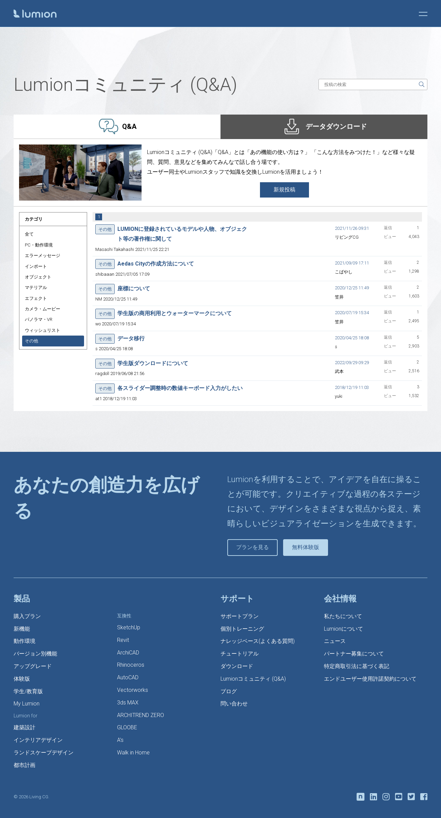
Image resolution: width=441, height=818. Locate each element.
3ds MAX (127, 702)
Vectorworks (132, 690)
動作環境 (24, 641)
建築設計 (24, 727)
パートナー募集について (354, 653)
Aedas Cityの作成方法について (155, 263)
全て (29, 234)
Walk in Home (133, 752)
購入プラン (27, 616)
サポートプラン (239, 616)
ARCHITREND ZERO (140, 715)
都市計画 (24, 765)
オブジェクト (38, 276)
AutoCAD (127, 677)
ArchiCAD (128, 652)
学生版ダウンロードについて (152, 363)
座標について (133, 288)
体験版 (22, 679)
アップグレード (33, 666)
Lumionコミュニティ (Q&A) (253, 679)
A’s (120, 740)
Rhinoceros (130, 665)
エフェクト (36, 298)
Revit (123, 640)
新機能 (22, 629)
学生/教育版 (28, 691)
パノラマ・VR (38, 319)
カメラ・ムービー (42, 308)
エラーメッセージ (42, 255)
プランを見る (252, 547)
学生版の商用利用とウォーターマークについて (174, 313)
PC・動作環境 (39, 245)
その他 (31, 340)
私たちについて (343, 616)
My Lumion (26, 703)
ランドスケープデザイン (44, 752)
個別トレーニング (242, 629)
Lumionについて (343, 629)
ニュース (335, 641)
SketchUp (128, 627)
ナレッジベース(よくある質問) (257, 641)
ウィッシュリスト (42, 330)
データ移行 (131, 338)
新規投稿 (284, 189)
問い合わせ (234, 703)
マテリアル (36, 287)
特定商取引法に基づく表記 (356, 666)
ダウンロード (236, 666)
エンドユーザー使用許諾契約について (370, 679)
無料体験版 (305, 547)
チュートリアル (239, 653)
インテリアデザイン (38, 740)
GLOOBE (127, 727)
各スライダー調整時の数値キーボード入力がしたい (180, 388)
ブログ (228, 691)
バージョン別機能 (35, 653)
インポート (36, 266)
